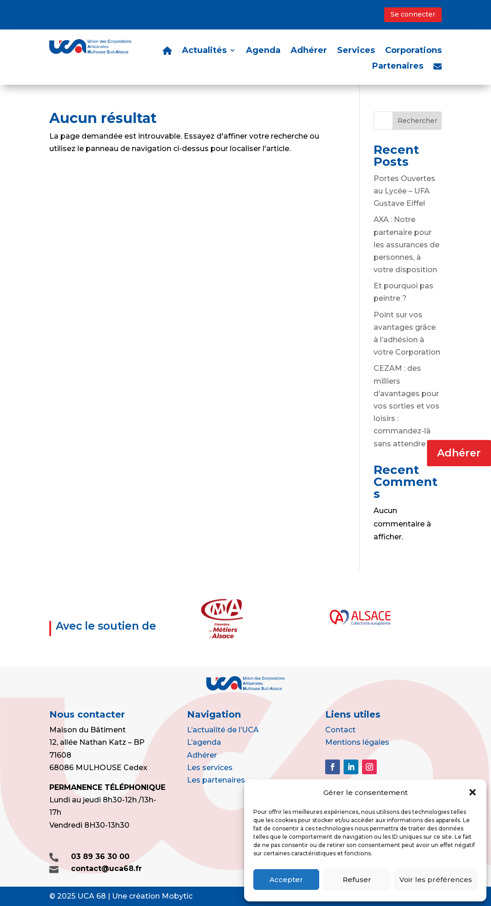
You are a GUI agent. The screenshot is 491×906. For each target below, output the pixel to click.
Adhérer (459, 453)
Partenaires (397, 67)
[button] (472, 792)
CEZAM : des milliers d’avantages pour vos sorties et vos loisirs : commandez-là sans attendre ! (406, 406)
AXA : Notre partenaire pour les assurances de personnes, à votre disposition (406, 244)
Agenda (263, 51)
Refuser (357, 879)
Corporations (413, 51)
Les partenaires (216, 780)
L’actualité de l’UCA (223, 729)
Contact (340, 729)
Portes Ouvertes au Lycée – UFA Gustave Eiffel (404, 191)
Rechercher (417, 121)
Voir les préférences (435, 879)
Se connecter (413, 14)
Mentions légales (357, 742)
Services (356, 51)
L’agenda (204, 742)
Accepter (286, 879)
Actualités (204, 51)
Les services (210, 767)
